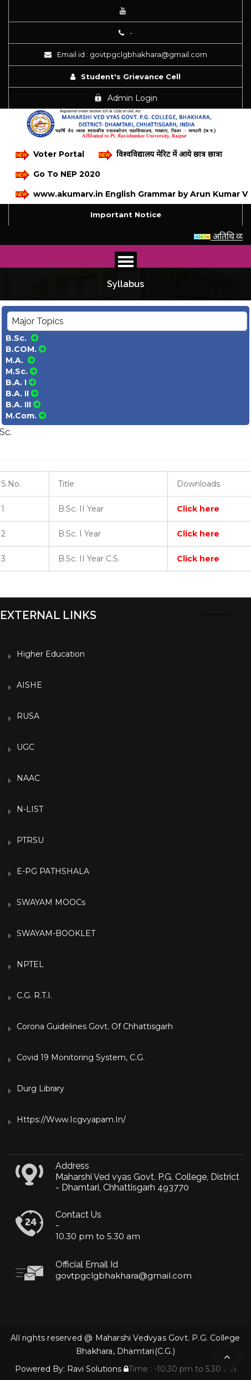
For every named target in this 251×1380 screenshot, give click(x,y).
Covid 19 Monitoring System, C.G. (81, 1057)
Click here (198, 509)
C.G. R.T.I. (34, 995)
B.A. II (22, 393)
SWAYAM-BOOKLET (56, 933)
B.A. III (23, 405)
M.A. (20, 360)
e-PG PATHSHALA (53, 871)
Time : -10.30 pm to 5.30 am (180, 1369)
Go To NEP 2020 (58, 175)
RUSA (28, 716)
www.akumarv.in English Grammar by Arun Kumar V (129, 194)
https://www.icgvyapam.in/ (71, 1120)
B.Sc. (22, 338)
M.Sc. (21, 371)
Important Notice (125, 214)
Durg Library (40, 1088)
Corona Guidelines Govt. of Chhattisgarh (95, 1026)
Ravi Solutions (94, 1369)
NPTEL (30, 964)
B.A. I (21, 382)
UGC (25, 747)
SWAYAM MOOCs (51, 902)
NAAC (28, 778)
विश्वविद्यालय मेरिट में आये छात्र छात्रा (160, 155)
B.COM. (26, 349)
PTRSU (30, 840)
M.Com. (26, 416)
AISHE (29, 685)
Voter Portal (50, 155)
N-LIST (30, 809)
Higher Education (51, 654)
